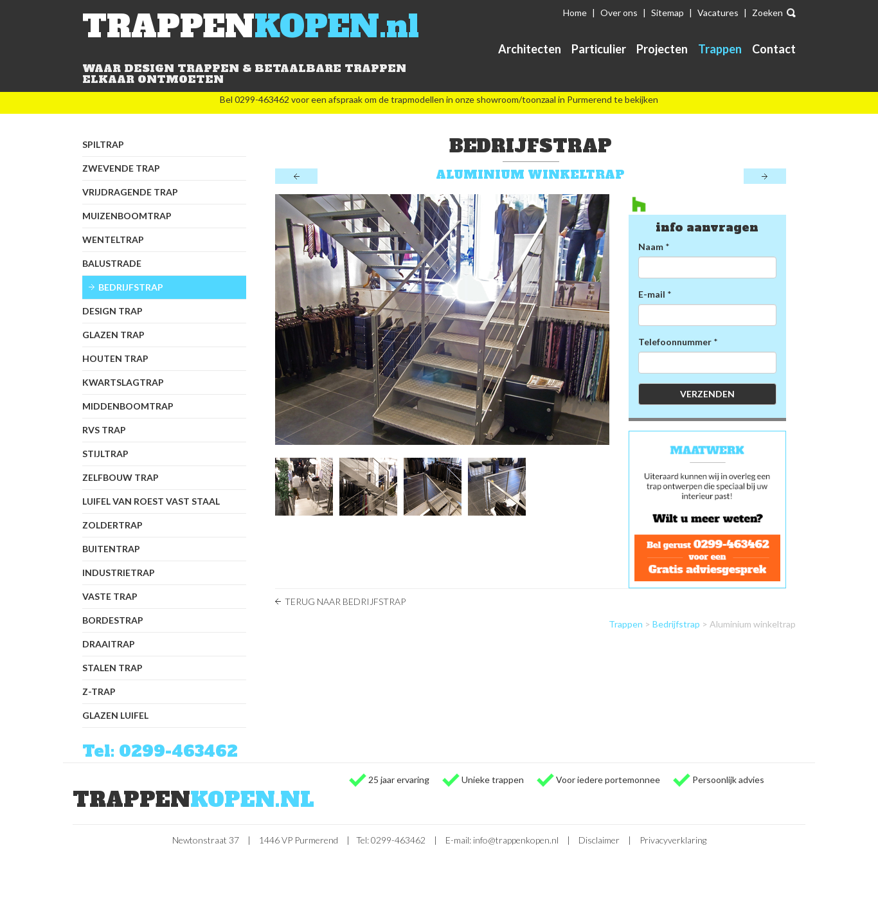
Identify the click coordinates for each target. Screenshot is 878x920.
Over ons (619, 12)
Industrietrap (118, 572)
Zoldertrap (112, 524)
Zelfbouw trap (120, 477)
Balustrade (111, 263)
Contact (774, 49)
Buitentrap (111, 548)
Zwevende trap (121, 168)
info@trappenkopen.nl (516, 839)
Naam (650, 246)
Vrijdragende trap (130, 191)
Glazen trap (113, 334)
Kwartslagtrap (123, 382)
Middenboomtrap (128, 406)
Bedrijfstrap (130, 287)
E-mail (651, 294)
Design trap (112, 310)
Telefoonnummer (675, 341)
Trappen (720, 49)
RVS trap (104, 429)
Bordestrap (112, 620)
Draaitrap (108, 643)
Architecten (529, 49)
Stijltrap (105, 453)
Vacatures (718, 12)
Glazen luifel (115, 715)
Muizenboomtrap (127, 215)
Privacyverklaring (673, 839)
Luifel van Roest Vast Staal (151, 501)
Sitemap (667, 12)
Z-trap (99, 691)
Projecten (662, 49)
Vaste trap (110, 596)
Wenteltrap (113, 239)
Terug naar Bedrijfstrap (345, 601)
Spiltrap (103, 144)
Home (575, 12)
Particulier (598, 49)
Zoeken (767, 12)
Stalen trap (112, 667)
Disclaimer (599, 839)
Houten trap (115, 358)
